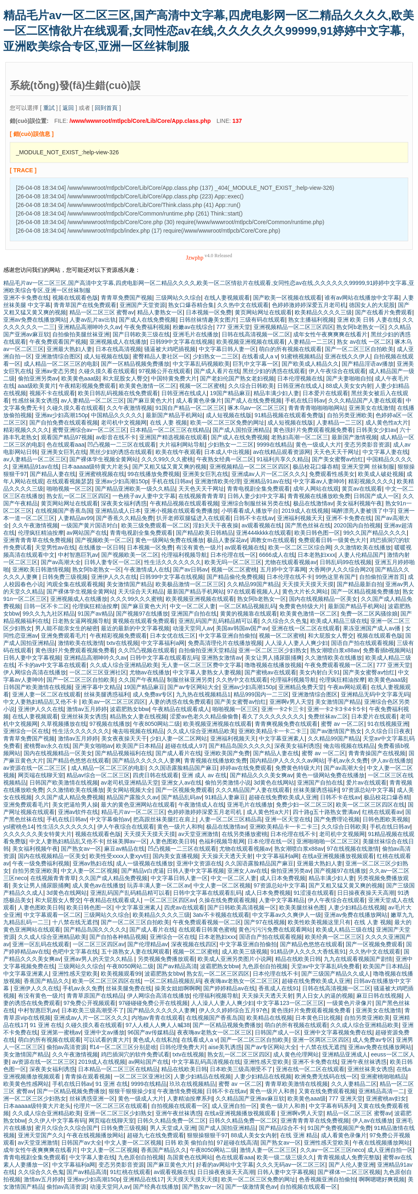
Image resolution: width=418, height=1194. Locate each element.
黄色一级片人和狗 (180, 826)
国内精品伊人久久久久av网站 (287, 760)
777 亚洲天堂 (233, 327)
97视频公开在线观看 (164, 371)
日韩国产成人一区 (376, 496)
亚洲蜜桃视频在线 (102, 474)
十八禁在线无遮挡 (75, 922)
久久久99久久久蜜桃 (167, 459)
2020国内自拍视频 (357, 525)
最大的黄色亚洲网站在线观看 (138, 804)
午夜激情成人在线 (147, 569)
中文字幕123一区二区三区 (290, 1003)
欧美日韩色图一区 (317, 532)
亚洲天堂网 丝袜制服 (367, 466)
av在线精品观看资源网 (282, 452)
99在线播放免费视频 (153, 474)
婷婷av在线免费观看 (246, 768)
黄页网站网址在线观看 (263, 312)
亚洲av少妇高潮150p (61, 415)
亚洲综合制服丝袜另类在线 (255, 503)
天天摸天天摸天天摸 (308, 584)
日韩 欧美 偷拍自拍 (189, 1142)
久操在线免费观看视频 (227, 900)
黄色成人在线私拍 (155, 1039)
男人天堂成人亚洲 (173, 1128)
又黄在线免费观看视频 (327, 1091)
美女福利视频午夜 (359, 503)
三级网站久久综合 (178, 297)
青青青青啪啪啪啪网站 (316, 408)
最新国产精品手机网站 (174, 415)
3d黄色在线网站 (273, 782)
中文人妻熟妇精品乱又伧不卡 (41, 701)
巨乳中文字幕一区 (255, 363)
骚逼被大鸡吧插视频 (170, 349)
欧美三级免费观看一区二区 (155, 525)
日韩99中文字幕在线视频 (181, 341)
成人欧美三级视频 (244, 951)
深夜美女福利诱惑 (124, 503)
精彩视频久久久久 (26, 430)
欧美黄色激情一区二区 (147, 385)
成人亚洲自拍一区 (234, 1106)
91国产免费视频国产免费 (339, 1128)
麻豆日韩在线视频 (379, 995)
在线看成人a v (260, 356)
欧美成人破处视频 (381, 474)
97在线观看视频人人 (253, 591)
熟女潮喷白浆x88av (335, 650)
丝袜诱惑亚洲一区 (92, 1098)
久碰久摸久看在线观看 (107, 371)
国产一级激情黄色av (251, 1186)
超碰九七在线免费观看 (155, 1135)
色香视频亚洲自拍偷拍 (327, 1179)
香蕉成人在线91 (278, 988)
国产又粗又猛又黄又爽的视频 (169, 466)
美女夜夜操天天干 (124, 738)
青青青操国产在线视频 (376, 753)
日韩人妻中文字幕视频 (31, 657)
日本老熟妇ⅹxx (316, 554)
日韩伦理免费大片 (182, 1047)
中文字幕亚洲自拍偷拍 (227, 635)
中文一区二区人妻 (193, 606)
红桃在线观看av (382, 812)
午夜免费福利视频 (147, 327)
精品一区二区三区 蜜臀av (101, 312)
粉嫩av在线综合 (193, 327)
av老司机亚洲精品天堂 (129, 782)
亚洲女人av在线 (181, 782)
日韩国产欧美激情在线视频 (37, 687)
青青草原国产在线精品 (95, 995)
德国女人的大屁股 (372, 305)
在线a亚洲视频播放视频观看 (338, 856)
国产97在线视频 (264, 922)
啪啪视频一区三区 (69, 488)
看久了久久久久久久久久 (273, 716)
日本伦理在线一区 (233, 554)
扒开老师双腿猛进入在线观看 (193, 518)
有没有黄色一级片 (199, 547)
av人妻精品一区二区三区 (92, 400)
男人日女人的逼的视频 (324, 995)
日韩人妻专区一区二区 (112, 562)
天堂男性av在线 (55, 547)
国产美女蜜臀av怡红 (338, 459)
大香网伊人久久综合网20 (340, 569)
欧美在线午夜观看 (178, 452)
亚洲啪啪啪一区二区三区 (327, 841)
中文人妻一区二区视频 (89, 870)
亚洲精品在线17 (143, 1179)
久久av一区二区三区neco (332, 1150)
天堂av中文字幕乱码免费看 (325, 966)
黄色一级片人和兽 (272, 1091)
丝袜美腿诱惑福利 (106, 694)
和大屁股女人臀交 (125, 378)
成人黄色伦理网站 (296, 1054)
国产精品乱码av (181, 797)
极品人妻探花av (227, 540)
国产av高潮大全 (61, 562)
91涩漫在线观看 (313, 892)
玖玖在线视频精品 (192, 1084)
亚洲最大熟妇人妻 (69, 349)
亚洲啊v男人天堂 (290, 701)
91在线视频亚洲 (387, 723)
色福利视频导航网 (222, 841)
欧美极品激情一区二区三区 (190, 584)
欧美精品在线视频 (269, 1017)
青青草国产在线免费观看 (84, 305)
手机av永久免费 (347, 760)
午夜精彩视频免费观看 (87, 385)
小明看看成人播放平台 (249, 510)
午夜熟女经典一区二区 (224, 459)
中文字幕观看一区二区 (52, 915)
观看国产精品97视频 (67, 437)
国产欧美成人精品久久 (310, 363)
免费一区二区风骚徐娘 (369, 613)
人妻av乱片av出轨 (92, 319)
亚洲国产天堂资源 (142, 305)
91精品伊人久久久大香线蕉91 (308, 951)
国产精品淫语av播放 (368, 363)
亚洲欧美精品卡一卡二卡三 (272, 731)
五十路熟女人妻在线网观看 (135, 951)
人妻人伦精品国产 (361, 554)
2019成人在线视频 (305, 510)
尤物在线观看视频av (290, 562)
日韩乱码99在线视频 (346, 562)
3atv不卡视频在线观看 (221, 915)
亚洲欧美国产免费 (227, 753)
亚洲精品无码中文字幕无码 (375, 694)
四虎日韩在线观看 (155, 775)
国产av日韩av (190, 569)
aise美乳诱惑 (225, 1047)
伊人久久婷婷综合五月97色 (233, 1010)
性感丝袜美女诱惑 (35, 400)
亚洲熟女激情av (221, 657)
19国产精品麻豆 (230, 393)
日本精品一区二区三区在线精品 (170, 430)
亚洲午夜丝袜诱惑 (364, 1061)
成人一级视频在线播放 (144, 863)
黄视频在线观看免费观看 (143, 621)
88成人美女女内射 (349, 385)
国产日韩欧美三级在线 (141, 334)
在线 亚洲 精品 (299, 1135)
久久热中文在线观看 (243, 305)
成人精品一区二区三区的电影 (61, 363)
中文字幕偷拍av (110, 819)
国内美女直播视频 (175, 856)
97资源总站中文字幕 (368, 790)
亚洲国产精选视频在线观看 (173, 437)
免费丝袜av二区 (328, 716)
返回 (68, 108)
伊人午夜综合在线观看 (337, 371)
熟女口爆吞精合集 (191, 305)
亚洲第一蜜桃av (61, 1032)
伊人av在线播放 (391, 760)
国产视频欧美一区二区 (103, 540)
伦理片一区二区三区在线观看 (110, 1106)
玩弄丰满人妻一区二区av (158, 885)
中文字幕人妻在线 (385, 452)
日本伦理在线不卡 (289, 577)
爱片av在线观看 (366, 782)
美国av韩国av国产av (242, 628)
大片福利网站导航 (182, 444)
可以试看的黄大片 (106, 1039)
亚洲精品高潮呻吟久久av (89, 327)
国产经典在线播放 (156, 1186)
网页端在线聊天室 (41, 775)
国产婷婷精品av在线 (229, 988)
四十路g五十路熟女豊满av (326, 812)
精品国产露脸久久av (132, 797)
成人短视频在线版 (106, 356)
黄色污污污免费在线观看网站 (275, 929)
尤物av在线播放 (149, 672)
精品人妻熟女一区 (160, 312)
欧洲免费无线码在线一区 (326, 1076)
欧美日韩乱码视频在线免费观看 (118, 393)
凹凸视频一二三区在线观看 (121, 444)
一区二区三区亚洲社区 (98, 672)
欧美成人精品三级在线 (338, 621)
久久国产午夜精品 (141, 679)
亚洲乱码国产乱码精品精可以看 (218, 621)
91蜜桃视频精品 (301, 356)
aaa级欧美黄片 (37, 385)
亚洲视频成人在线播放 (118, 341)
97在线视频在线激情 (353, 848)
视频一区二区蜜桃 (202, 385)
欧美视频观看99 (121, 973)
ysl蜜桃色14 (18, 826)
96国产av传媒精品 (150, 1032)
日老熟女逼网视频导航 (80, 621)
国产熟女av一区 (81, 848)
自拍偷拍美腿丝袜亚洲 (80, 334)
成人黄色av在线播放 (98, 885)
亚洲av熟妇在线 (93, 863)
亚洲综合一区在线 (26, 731)
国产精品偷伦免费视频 (235, 577)
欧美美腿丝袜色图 (302, 907)
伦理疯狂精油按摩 (41, 532)
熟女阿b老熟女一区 (360, 327)
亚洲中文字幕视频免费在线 (338, 1032)
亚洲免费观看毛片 (64, 635)
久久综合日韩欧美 (251, 385)
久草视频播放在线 (64, 723)
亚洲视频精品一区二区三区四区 (293, 327)
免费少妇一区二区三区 (304, 804)
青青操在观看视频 (88, 1076)
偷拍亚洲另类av (38, 378)
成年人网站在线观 (316, 488)
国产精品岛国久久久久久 (240, 746)
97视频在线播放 (109, 723)
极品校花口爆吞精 (315, 466)
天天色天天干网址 (336, 452)
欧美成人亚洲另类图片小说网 (235, 959)
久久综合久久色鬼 (284, 621)
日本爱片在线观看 (325, 393)
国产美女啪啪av (93, 746)
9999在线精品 (274, 444)
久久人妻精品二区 (354, 1084)
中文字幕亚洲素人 (282, 738)
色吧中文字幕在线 (75, 951)
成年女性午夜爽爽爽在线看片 (330, 334)
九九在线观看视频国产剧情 (358, 959)
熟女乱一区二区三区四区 (78, 496)
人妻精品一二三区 (311, 341)
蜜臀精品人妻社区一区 (161, 356)
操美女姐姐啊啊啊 (177, 988)
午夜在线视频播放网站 (95, 1135)
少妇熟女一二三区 (215, 356)
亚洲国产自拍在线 (194, 613)
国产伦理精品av (147, 944)
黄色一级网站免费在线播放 (169, 540)
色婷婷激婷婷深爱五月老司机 (309, 305)
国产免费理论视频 (337, 819)
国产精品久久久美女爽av (261, 775)
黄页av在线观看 (362, 488)
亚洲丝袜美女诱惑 (84, 716)
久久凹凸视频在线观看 (146, 650)
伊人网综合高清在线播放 (34, 672)
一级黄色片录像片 (349, 1003)
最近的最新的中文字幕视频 (135, 628)
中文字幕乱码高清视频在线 (206, 1061)
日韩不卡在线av (253, 518)
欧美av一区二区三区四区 (113, 701)
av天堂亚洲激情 (198, 834)
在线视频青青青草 (201, 496)
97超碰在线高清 (237, 1142)
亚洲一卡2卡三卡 (283, 709)
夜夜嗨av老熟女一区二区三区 (241, 981)
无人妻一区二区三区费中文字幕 (201, 665)
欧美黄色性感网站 (26, 1084)
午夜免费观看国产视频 (58, 341)
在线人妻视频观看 (227, 297)
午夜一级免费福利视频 (40, 863)
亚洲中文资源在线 (199, 863)
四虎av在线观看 (184, 907)
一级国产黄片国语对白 (89, 525)
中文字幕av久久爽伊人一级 (286, 915)
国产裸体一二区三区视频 (349, 1172)
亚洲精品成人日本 (118, 510)
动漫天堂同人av (193, 628)
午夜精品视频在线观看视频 (184, 503)
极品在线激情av (313, 503)
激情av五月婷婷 (87, 709)
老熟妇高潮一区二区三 (299, 437)
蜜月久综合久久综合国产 (66, 1128)
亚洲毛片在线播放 (195, 334)
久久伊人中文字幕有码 (56, 1120)
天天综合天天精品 (141, 591)
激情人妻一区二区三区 (268, 1150)
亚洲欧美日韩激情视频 (40, 569)
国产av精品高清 (177, 966)
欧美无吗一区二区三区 (233, 562)
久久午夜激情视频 (129, 408)
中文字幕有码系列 (332, 1106)
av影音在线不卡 (116, 437)
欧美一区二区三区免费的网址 (227, 422)
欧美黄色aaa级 (80, 378)
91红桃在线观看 (130, 1172)
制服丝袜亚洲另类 (190, 679)
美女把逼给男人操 (75, 804)
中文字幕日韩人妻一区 (227, 349)
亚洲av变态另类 (55, 371)
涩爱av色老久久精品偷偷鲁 (204, 716)
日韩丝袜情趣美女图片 (207, 319)
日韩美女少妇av (376, 430)
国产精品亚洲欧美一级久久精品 (135, 488)
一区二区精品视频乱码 (247, 606)
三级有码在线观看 (262, 319)
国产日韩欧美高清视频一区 (241, 907)
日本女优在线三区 (173, 635)
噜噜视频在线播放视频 (273, 665)
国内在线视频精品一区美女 (323, 599)
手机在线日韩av (305, 400)
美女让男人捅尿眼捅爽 (273, 657)
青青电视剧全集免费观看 (258, 488)
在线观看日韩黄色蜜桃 (207, 929)
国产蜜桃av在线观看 (270, 672)
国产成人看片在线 (217, 371)
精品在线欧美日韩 (298, 959)
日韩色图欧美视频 (385, 819)
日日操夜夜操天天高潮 (365, 892)
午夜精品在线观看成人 (180, 709)
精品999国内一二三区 (261, 694)
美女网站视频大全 (129, 790)
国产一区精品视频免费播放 (135, 363)
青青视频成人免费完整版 (348, 1157)
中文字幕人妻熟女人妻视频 (207, 672)
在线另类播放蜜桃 (244, 834)
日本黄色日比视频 (318, 1017)
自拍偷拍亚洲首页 (382, 577)
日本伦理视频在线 (300, 378)
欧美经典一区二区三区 (333, 937)
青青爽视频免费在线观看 (286, 723)
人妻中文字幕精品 (282, 900)
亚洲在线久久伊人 (347, 356)
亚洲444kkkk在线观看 (263, 532)
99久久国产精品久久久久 (375, 532)
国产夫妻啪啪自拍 (349, 378)
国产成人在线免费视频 (147, 319)
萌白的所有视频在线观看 (290, 349)
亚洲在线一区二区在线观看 (305, 628)
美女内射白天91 (319, 672)
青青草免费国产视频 (126, 297)
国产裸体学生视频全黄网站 (103, 459)
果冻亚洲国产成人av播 (372, 628)
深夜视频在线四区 (194, 944)
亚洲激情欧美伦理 (217, 481)
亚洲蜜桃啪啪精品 (383, 1076)
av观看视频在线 (262, 525)
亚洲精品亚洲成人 (345, 1054)
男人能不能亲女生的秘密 (66, 628)
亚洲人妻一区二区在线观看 (46, 694)
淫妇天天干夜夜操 (215, 525)
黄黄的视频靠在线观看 (248, 613)
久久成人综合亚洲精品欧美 (124, 665)
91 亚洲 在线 (46, 1025)
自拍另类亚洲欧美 (350, 415)
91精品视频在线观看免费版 (289, 415)
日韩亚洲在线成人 (300, 385)
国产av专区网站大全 (193, 687)
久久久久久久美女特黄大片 (37, 834)
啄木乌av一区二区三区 (256, 408)
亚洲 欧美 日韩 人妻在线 (368, 319)
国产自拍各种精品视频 (118, 937)
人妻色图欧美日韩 (173, 841)
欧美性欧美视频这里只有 (319, 922)
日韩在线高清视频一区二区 (256, 334)
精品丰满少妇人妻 (276, 393)
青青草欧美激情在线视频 (296, 1084)
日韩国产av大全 (81, 1142)
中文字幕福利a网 (163, 643)
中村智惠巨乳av (78, 554)
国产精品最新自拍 (359, 584)
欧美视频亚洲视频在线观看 (250, 341)
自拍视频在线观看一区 (179, 1106)
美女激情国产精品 (129, 584)
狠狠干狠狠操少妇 (131, 1091)
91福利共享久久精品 (283, 459)
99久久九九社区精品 (48, 613)
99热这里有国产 (336, 577)
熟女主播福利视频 (311, 319)
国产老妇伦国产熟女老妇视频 (237, 378)
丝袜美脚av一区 (127, 841)
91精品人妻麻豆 (225, 797)
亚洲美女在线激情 (371, 408)
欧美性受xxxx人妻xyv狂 (119, 856)
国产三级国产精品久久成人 (335, 973)
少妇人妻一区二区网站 (178, 738)
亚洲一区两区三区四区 (320, 1039)
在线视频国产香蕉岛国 (63, 510)
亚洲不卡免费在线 (26, 297)
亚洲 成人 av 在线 (204, 775)
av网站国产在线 (87, 532)
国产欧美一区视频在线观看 (287, 297)
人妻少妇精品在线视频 (356, 907)
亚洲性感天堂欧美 (75, 973)
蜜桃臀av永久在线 (47, 746)
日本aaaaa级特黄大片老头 (95, 466)
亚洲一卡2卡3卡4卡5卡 (336, 709)
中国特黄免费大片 (174, 378)
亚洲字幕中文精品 (98, 687)
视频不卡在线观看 (52, 393)
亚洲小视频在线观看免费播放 (181, 510)
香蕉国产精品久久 (46, 981)
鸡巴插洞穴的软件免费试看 (135, 1054)
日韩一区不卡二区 (46, 606)
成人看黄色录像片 (199, 400)
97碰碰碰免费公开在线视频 (153, 1003)
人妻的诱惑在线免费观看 (180, 701)
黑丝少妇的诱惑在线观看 (273, 371)
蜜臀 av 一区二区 (343, 723)
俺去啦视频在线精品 (138, 731)
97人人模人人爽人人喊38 (158, 1025)
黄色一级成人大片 (318, 444)
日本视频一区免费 (208, 312)
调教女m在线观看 (272, 540)
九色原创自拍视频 (265, 966)
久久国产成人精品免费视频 (69, 797)
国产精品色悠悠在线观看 (78, 760)
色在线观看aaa (65, 444)
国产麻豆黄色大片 (150, 400)
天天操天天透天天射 (227, 856)
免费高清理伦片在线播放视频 (225, 643)
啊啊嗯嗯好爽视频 (382, 1179)
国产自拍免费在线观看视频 (63, 422)
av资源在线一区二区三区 (35, 768)
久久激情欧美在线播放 (362, 547)
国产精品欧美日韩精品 (204, 532)
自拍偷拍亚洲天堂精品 (207, 650)
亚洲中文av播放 (104, 1032)
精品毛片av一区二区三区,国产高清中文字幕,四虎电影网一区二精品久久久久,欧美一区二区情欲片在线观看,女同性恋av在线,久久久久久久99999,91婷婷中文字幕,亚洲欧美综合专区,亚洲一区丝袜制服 (208, 31)
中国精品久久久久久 (116, 415)
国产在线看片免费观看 (383, 312)
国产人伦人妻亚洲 (351, 1164)
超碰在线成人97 (185, 746)
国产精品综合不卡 (282, 1128)
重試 (49, 108)
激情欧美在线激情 (81, 643)
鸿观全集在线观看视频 (75, 584)
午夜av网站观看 (347, 687)
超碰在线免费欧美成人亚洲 (283, 797)
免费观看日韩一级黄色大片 (332, 540)
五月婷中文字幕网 (283, 569)
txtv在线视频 (122, 643)
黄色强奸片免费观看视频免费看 (313, 430)
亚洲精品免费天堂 (301, 687)
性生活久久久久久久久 (172, 562)
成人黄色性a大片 (387, 422)
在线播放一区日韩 (101, 547)
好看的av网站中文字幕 (224, 1164)
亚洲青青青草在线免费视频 (37, 540)
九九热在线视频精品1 (203, 694)
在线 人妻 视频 (168, 422)
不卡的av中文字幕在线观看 (52, 665)
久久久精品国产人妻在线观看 (365, 400)
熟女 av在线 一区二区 (364, 341)
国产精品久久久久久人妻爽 (146, 760)
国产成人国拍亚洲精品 (241, 430)
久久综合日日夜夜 (388, 731)
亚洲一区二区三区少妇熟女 (272, 650)
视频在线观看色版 (75, 297)
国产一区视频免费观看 (184, 790)
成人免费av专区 (153, 694)
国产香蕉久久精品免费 (124, 518)
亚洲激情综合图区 (58, 356)
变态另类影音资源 (367, 444)
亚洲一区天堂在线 (288, 819)
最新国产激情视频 (354, 437)
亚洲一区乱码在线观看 (40, 944)
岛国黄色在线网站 (190, 1157)
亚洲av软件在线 (78, 812)
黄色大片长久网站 (305, 591)
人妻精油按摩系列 (190, 1098)
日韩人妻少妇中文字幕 (256, 496)
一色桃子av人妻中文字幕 (144, 496)
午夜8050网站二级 (156, 723)
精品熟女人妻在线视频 (138, 716)
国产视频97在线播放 (142, 613)
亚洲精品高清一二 (381, 1091)
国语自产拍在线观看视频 (362, 643)
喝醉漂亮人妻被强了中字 (362, 510)
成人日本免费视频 (282, 878)
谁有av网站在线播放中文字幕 (362, 297)
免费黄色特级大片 (302, 606)
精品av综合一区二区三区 (98, 775)
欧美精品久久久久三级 (323, 312)
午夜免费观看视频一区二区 (339, 665)
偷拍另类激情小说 (228, 782)
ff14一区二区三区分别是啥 (123, 1047)
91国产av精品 (95, 613)
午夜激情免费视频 (180, 1091)
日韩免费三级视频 (65, 577)
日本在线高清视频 (118, 349)
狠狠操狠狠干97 (207, 1135)
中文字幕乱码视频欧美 (201, 363)
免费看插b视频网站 (387, 650)
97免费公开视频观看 (90, 1003)
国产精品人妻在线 (53, 474)
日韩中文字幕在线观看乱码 (164, 657)
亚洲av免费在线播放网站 (35, 319)
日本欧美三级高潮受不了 (92, 1010)
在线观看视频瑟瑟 (69, 481)
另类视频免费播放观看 (166, 959)
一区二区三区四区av (170, 900)
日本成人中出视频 (227, 452)
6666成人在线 (276, 554)
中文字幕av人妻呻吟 (319, 481)
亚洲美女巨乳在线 (64, 452)
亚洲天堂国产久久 (41, 1135)
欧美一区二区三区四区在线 (370, 804)
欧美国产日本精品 (139, 746)
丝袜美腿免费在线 (128, 988)
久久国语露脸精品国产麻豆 (183, 768)
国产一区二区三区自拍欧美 (359, 349)
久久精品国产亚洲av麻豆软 (250, 1098)
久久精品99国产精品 (253, 584)
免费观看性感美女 (332, 474)
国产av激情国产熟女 (336, 731)
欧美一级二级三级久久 (285, 1157)
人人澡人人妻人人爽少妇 (296, 643)
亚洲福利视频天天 (300, 518)
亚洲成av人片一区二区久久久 (268, 474)
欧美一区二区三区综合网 (299, 547)
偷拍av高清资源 (67, 1047)
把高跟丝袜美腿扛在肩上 (164, 819)
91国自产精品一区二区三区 (190, 408)
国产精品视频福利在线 (123, 753)
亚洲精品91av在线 (35, 466)
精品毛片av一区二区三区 (133, 812)
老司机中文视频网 (124, 422)
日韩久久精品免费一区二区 (171, 1120)
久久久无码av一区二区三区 (290, 1164)
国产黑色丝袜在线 (308, 525)
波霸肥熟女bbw (129, 709)
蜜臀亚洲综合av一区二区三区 (89, 430)
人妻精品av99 (75, 518)
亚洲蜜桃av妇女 (386, 1098)
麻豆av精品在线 (124, 848)
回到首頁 (106, 108)
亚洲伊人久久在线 (114, 577)
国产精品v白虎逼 (142, 870)
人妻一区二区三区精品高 (230, 819)
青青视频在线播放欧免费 (318, 496)
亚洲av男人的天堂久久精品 (99, 959)
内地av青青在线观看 (157, 1017)
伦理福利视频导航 (184, 554)
